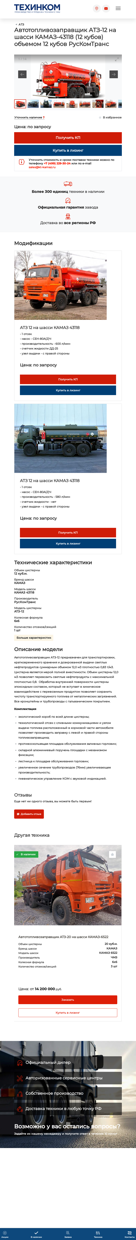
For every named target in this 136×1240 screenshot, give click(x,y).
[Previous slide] (22, 74)
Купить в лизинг (68, 1012)
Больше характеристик (34, 638)
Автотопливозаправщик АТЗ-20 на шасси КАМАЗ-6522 (63, 937)
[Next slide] (113, 74)
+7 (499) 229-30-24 (57, 163)
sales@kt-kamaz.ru (42, 167)
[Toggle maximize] (117, 59)
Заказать (67, 1000)
